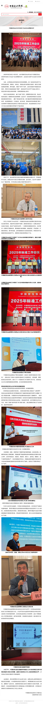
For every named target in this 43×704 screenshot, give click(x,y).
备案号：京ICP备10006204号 (21, 703)
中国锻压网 (27, 701)
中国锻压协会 (17, 701)
